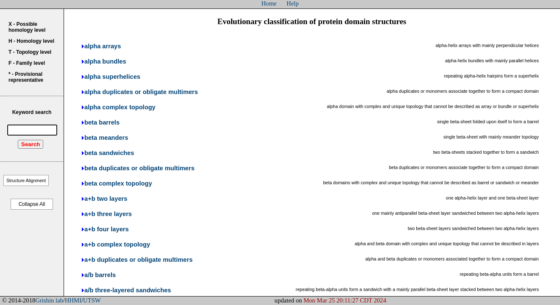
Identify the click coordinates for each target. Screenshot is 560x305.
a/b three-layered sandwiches (127, 290)
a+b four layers (106, 229)
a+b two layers (105, 198)
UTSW (92, 300)
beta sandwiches (109, 153)
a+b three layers (108, 214)
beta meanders (106, 137)
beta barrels (102, 122)
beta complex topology (118, 183)
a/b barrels (100, 275)
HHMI (73, 300)
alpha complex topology (120, 107)
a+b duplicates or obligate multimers (138, 259)
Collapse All (32, 204)
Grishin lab (49, 300)
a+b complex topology (117, 244)
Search (30, 144)
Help (293, 3)
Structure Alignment (26, 180)
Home (269, 3)
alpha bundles (105, 61)
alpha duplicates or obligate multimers (141, 92)
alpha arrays (102, 46)
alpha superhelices (112, 76)
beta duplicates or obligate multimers (139, 168)
